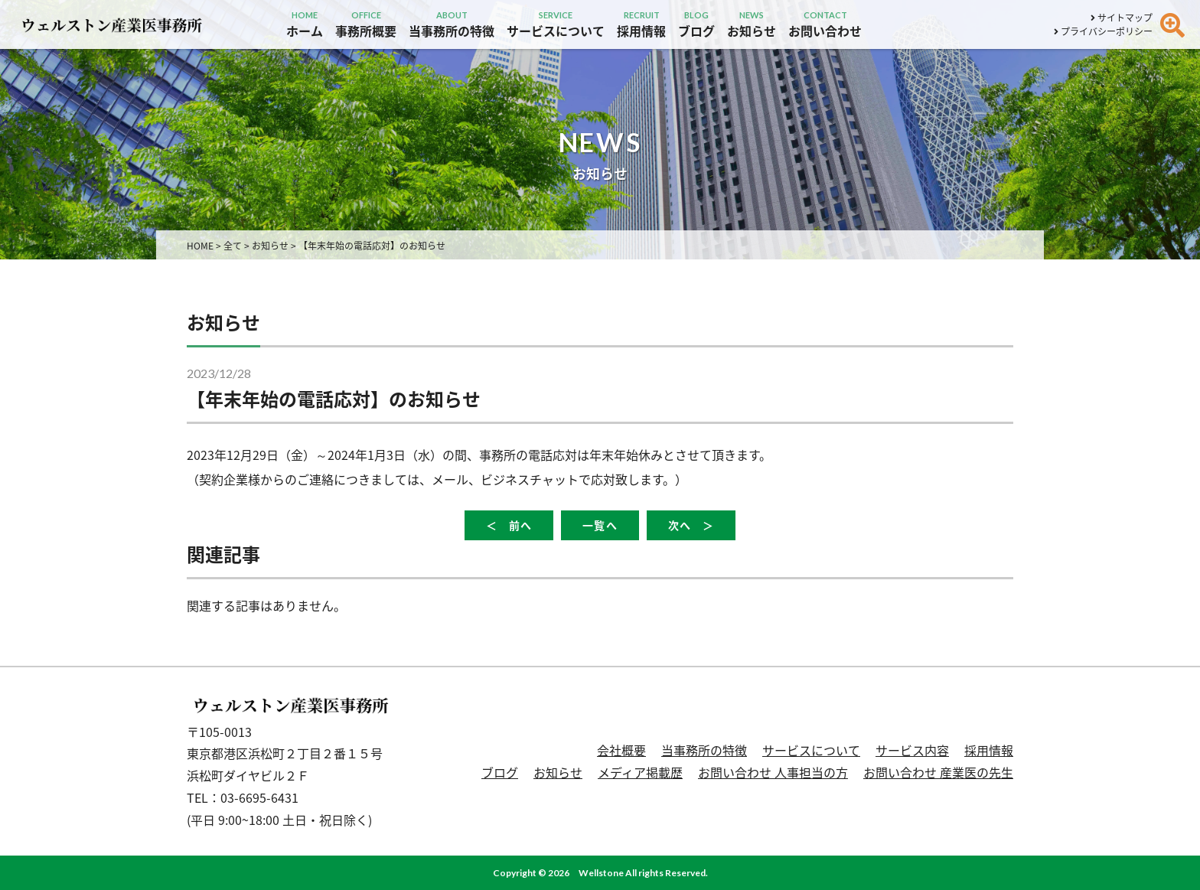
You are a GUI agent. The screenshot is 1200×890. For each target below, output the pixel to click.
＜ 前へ (509, 525)
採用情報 (988, 750)
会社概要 (621, 750)
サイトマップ (1122, 17)
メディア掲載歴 (640, 772)
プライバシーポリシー (1103, 31)
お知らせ (557, 772)
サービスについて (811, 750)
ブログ (499, 772)
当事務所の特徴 (704, 750)
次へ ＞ (691, 525)
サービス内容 (912, 750)
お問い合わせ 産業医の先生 (938, 772)
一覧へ (599, 525)
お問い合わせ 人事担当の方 (773, 772)
